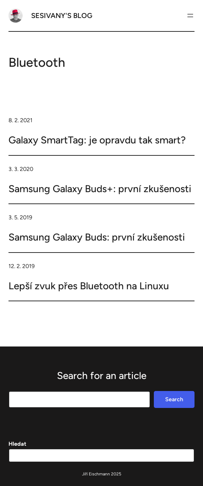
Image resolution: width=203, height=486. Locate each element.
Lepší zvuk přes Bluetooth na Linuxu (88, 286)
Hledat (17, 443)
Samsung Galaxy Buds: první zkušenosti (96, 237)
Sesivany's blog (61, 15)
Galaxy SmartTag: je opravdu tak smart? (97, 140)
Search (174, 399)
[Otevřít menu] (190, 15)
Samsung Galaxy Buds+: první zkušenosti (99, 189)
